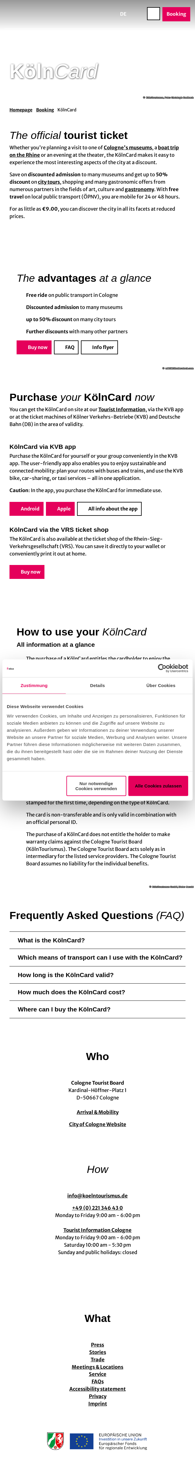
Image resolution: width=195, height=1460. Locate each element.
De (123, 14)
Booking (45, 110)
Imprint (97, 1404)
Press (97, 1345)
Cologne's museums (128, 148)
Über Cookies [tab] (160, 685)
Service (97, 1374)
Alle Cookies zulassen (158, 785)
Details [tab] (97, 685)
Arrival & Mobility (98, 1112)
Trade (98, 1360)
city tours (49, 182)
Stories (97, 1352)
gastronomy (139, 189)
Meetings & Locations (97, 1367)
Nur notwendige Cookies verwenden (96, 786)
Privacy (97, 1396)
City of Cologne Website (97, 1125)
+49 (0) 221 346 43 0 (97, 1208)
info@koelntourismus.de (97, 1196)
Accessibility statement (97, 1389)
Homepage (20, 110)
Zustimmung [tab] (34, 685)
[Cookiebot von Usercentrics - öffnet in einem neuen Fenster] (162, 668)
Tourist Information (122, 409)
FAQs (98, 1382)
